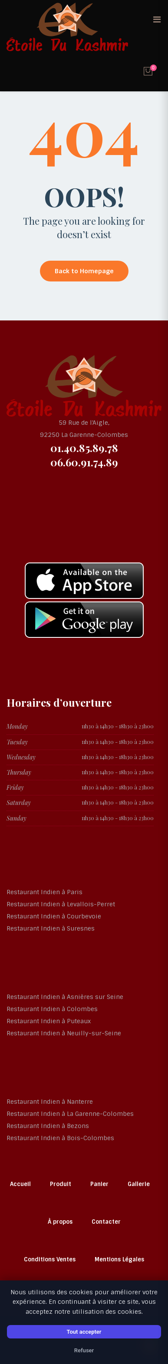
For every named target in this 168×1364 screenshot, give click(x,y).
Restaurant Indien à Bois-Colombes (60, 1138)
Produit (60, 1184)
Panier (99, 1184)
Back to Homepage (84, 271)
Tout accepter (83, 1331)
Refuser (84, 1350)
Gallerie (139, 1184)
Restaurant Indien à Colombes (52, 1009)
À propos (60, 1221)
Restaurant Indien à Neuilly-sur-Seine (64, 1033)
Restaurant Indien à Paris (44, 892)
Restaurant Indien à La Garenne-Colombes (70, 1114)
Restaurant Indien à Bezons (48, 1126)
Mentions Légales (119, 1259)
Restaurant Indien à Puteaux (49, 1021)
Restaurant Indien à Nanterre (50, 1101)
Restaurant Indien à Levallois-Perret (61, 904)
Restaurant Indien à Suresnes (51, 928)
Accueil (20, 1184)
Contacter (106, 1221)
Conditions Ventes (50, 1259)
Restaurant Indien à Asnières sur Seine (65, 997)
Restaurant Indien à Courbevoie (54, 916)
